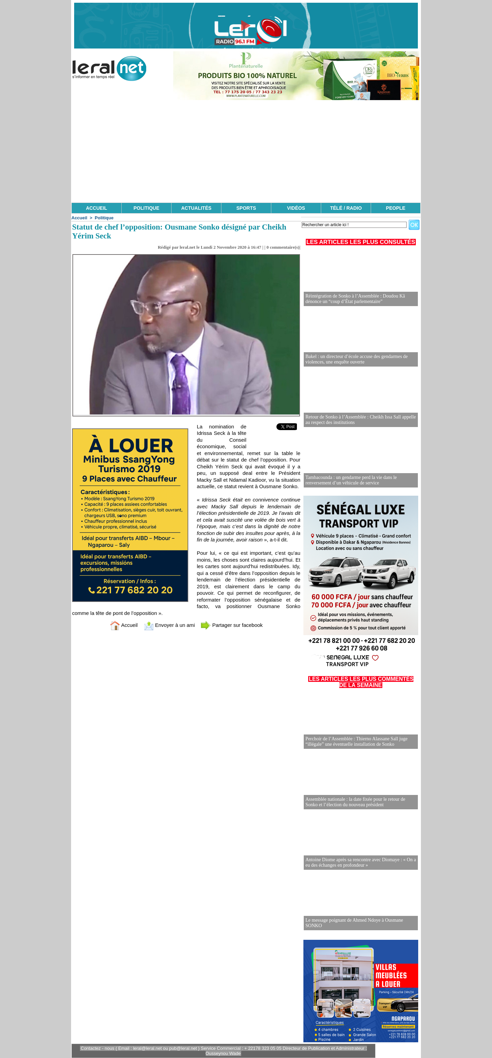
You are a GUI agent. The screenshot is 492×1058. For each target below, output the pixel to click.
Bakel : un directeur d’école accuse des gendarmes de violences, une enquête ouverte (356, 359)
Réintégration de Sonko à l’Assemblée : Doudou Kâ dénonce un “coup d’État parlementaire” (355, 298)
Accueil (79, 217)
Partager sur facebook (232, 625)
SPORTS (246, 208)
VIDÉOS (296, 208)
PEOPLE (396, 208)
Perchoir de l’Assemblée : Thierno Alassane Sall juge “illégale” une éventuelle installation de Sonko (356, 741)
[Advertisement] (246, 151)
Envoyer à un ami (169, 625)
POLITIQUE (146, 208)
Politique (104, 217)
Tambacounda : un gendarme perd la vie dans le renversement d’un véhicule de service (351, 480)
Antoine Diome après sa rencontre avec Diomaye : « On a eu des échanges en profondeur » (360, 862)
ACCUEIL (96, 208)
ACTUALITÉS (196, 208)
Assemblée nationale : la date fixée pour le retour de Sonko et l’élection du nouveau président (355, 802)
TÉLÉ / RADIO (346, 208)
